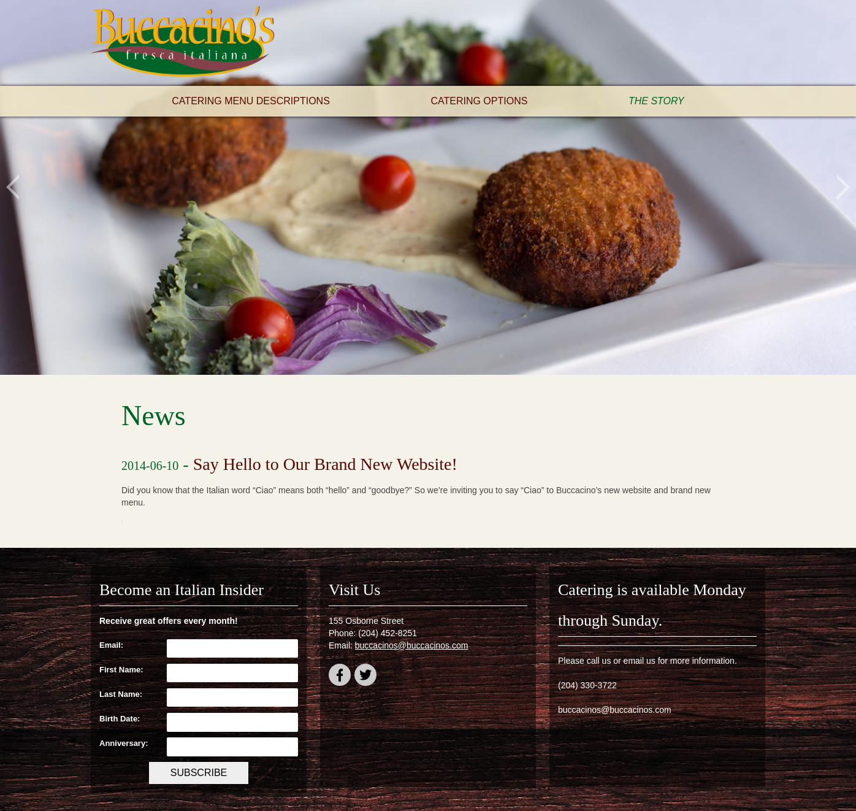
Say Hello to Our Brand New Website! (325, 464)
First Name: (121, 669)
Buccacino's (183, 43)
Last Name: (120, 694)
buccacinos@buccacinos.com (411, 645)
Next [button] (843, 187)
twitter (365, 677)
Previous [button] (13, 187)
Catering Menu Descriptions (251, 101)
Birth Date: (119, 718)
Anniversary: (123, 743)
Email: (111, 645)
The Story (656, 101)
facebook (340, 677)
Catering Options (478, 101)
